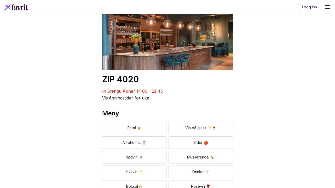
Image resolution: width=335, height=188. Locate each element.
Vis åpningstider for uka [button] (125, 98)
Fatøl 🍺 (134, 128)
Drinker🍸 (200, 171)
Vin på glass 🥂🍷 (200, 128)
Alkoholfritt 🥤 (134, 142)
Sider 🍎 (200, 142)
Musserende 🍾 (200, 157)
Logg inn (309, 7)
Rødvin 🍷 (134, 157)
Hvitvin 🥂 (134, 171)
